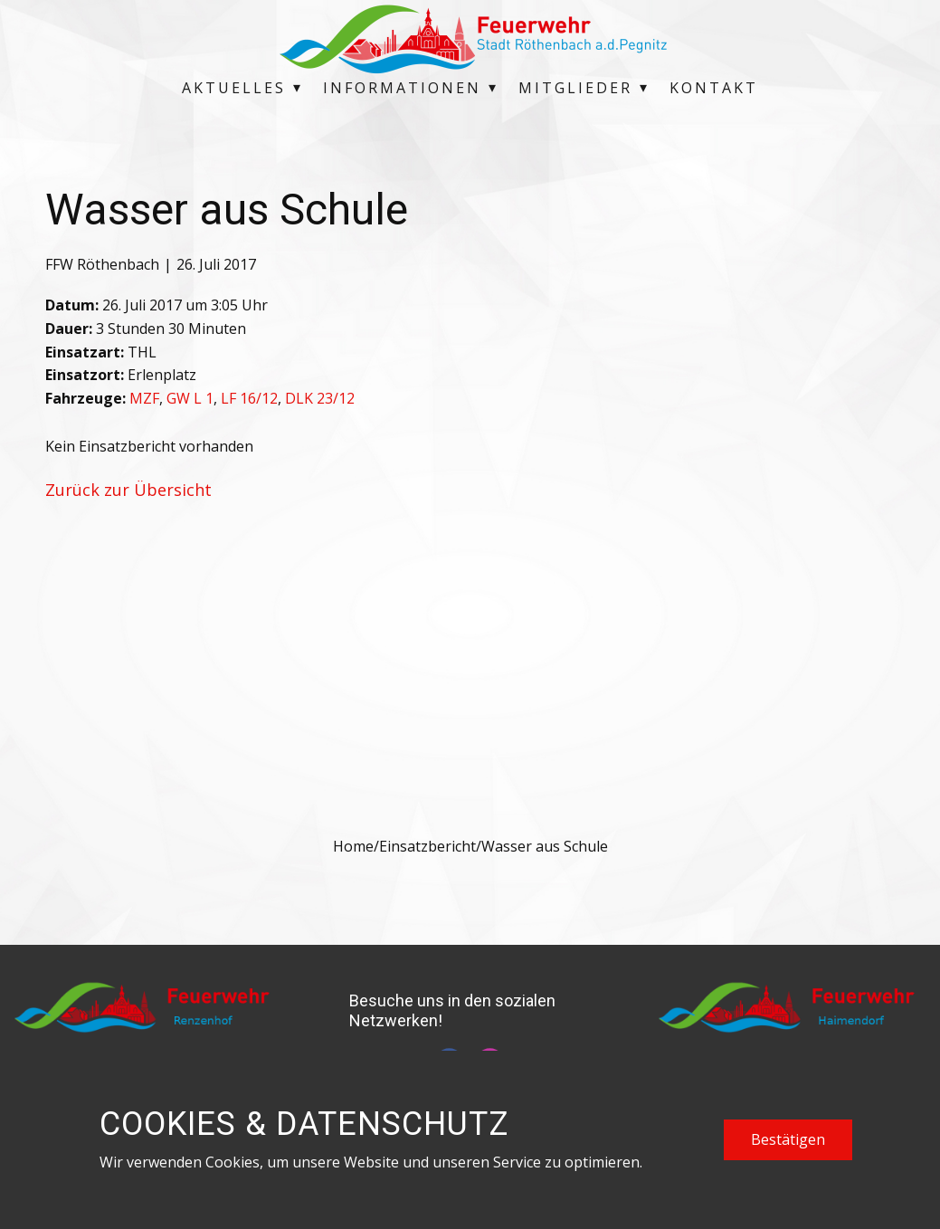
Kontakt (713, 88)
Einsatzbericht (427, 846)
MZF (144, 398)
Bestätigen (788, 1139)
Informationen (402, 88)
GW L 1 (190, 398)
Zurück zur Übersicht (128, 489)
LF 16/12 (249, 398)
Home (353, 846)
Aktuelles (234, 88)
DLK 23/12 (320, 398)
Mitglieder (575, 88)
